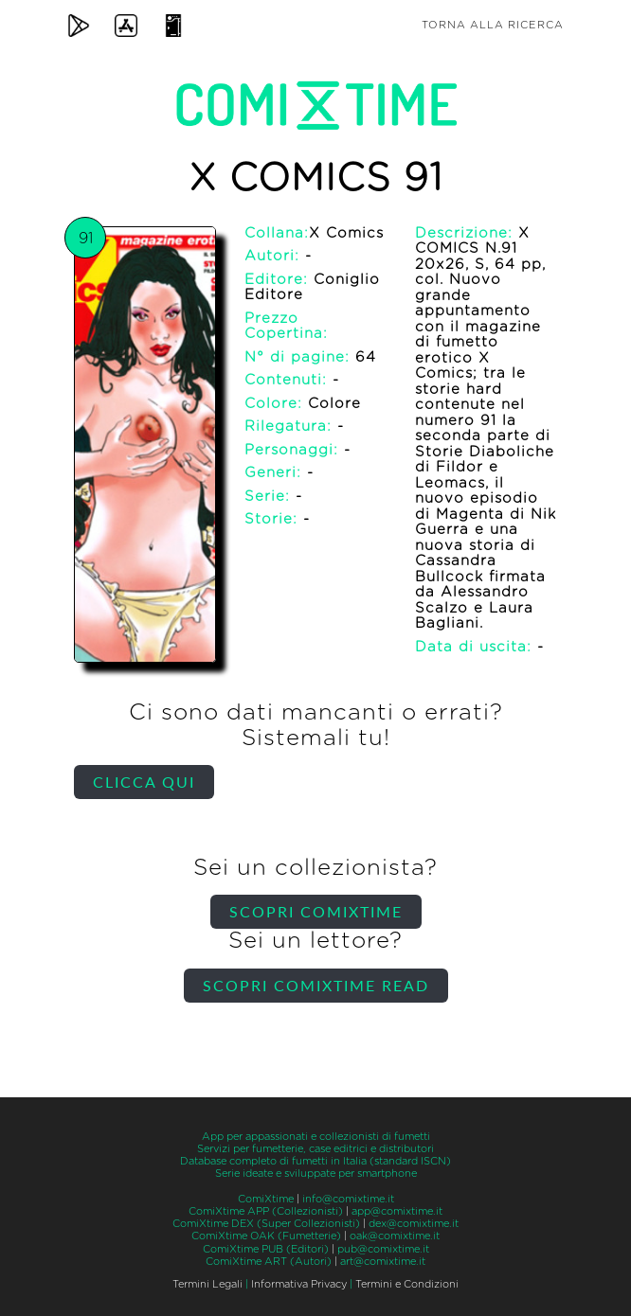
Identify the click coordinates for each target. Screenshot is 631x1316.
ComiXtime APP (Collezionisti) (266, 1211)
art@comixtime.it (382, 1261)
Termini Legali (207, 1284)
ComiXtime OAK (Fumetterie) (266, 1236)
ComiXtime (266, 1199)
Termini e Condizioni (407, 1284)
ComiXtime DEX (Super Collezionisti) (266, 1223)
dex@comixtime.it (414, 1223)
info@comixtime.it (348, 1199)
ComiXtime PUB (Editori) (266, 1249)
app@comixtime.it (397, 1211)
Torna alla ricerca (493, 25)
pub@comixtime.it (383, 1249)
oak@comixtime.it (395, 1236)
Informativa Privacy (299, 1284)
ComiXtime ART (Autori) (269, 1261)
